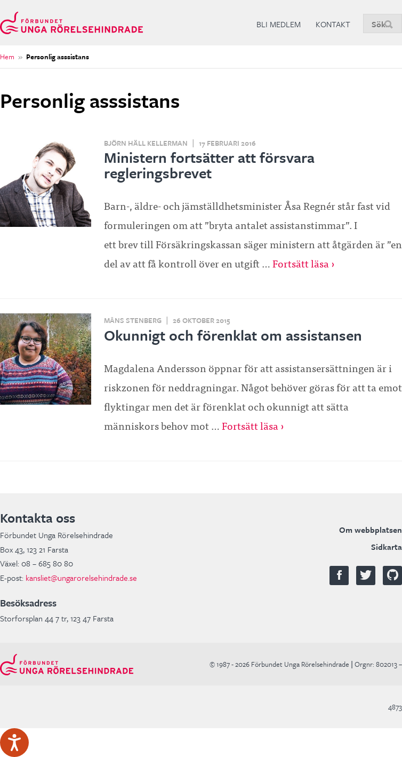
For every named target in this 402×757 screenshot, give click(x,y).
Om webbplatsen (370, 529)
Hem (7, 56)
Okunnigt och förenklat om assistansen (233, 335)
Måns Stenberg (133, 320)
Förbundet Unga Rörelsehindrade (71, 23)
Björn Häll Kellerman (146, 143)
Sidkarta (386, 547)
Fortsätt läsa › (303, 263)
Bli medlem (278, 24)
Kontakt (333, 24)
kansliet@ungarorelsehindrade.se (81, 577)
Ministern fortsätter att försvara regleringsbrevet (209, 165)
